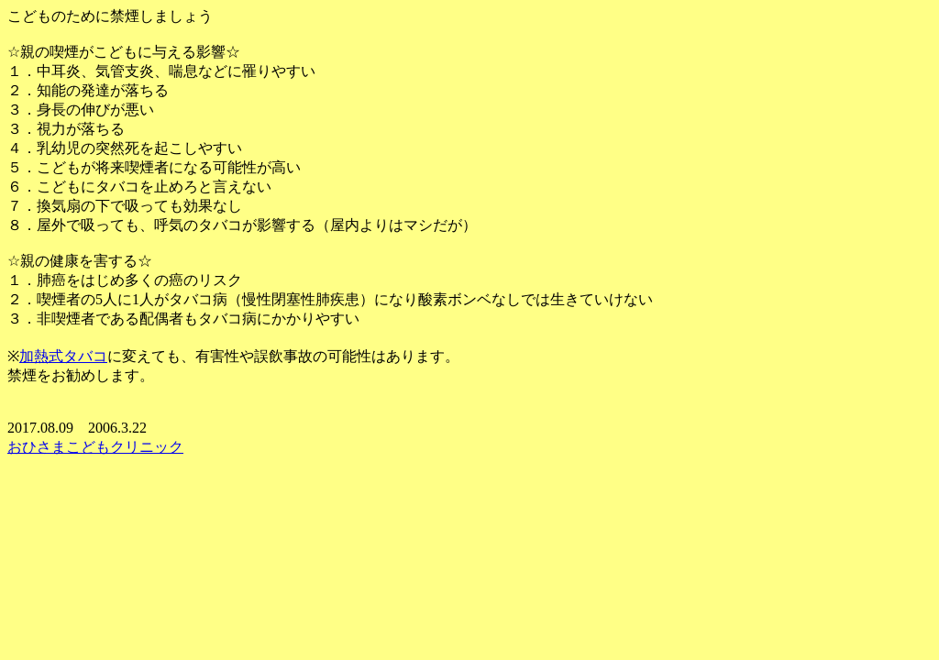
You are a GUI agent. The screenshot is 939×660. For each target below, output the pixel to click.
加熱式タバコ (63, 356)
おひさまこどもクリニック (95, 447)
